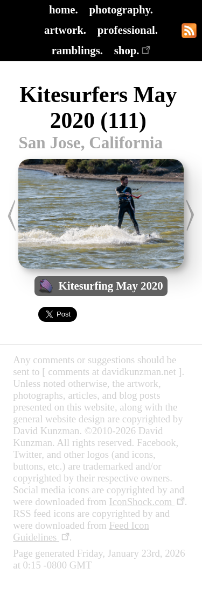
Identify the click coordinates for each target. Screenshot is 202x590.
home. (63, 9)
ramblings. (77, 50)
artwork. (65, 30)
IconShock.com (146, 501)
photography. (121, 9)
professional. (127, 30)
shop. (132, 50)
